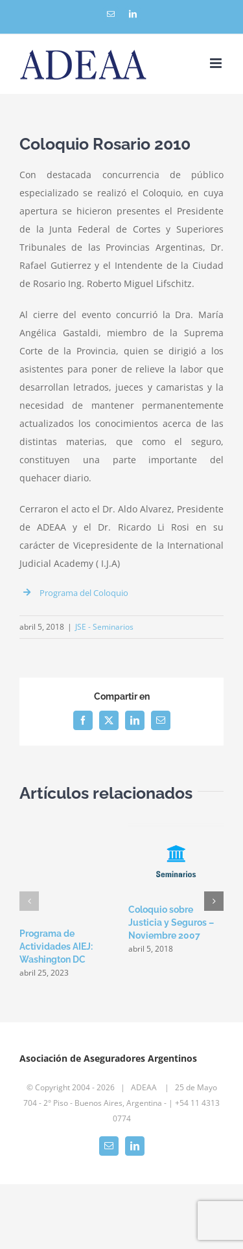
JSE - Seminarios (104, 626)
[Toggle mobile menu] (217, 63)
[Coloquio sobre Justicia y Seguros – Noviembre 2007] (176, 829)
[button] (29, 901)
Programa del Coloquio (84, 593)
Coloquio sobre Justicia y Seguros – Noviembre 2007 (171, 922)
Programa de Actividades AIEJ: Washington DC (56, 946)
